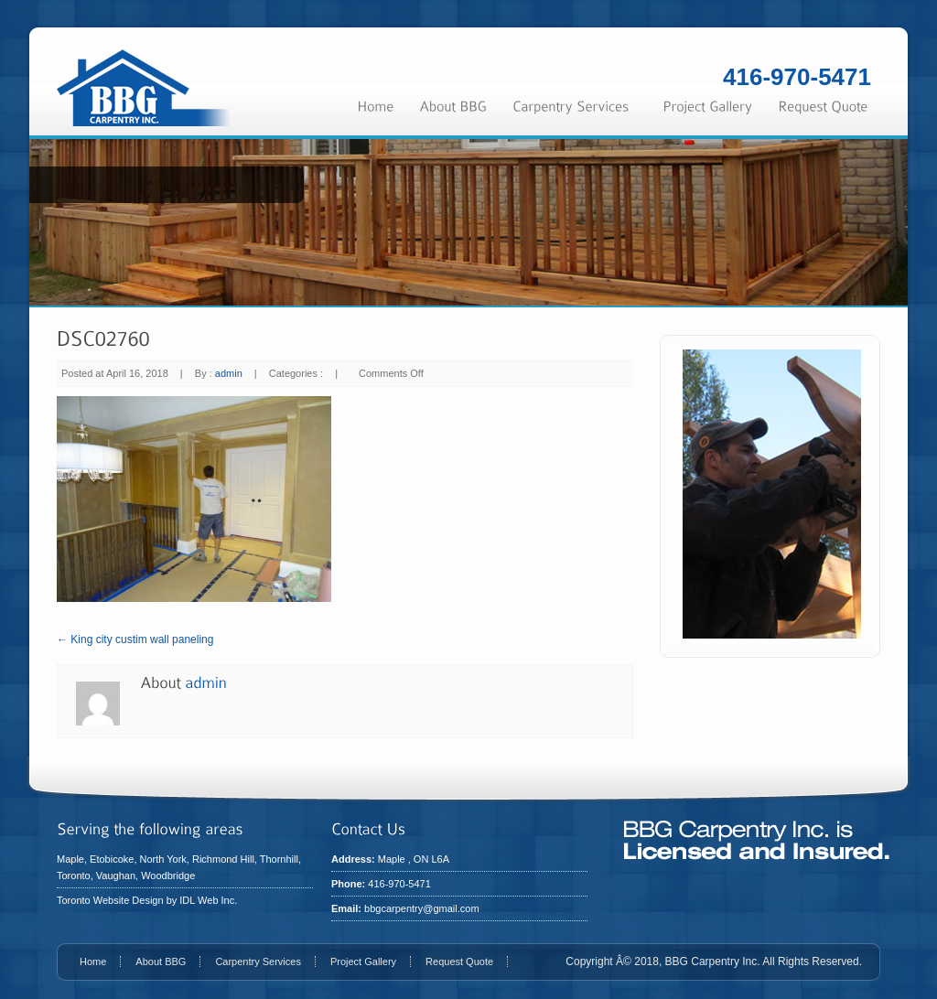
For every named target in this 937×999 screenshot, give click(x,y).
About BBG (160, 961)
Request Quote (459, 961)
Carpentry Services (258, 961)
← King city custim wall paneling (135, 639)
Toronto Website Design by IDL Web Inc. (147, 900)
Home (93, 961)
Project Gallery (363, 961)
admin (228, 373)
